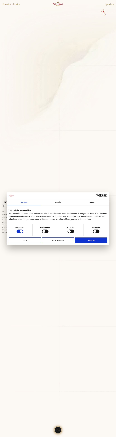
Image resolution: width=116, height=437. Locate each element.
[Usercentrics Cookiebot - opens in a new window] (97, 195)
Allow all (91, 240)
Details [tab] (58, 202)
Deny (25, 240)
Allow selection (58, 240)
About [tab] (91, 202)
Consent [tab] (24, 202)
